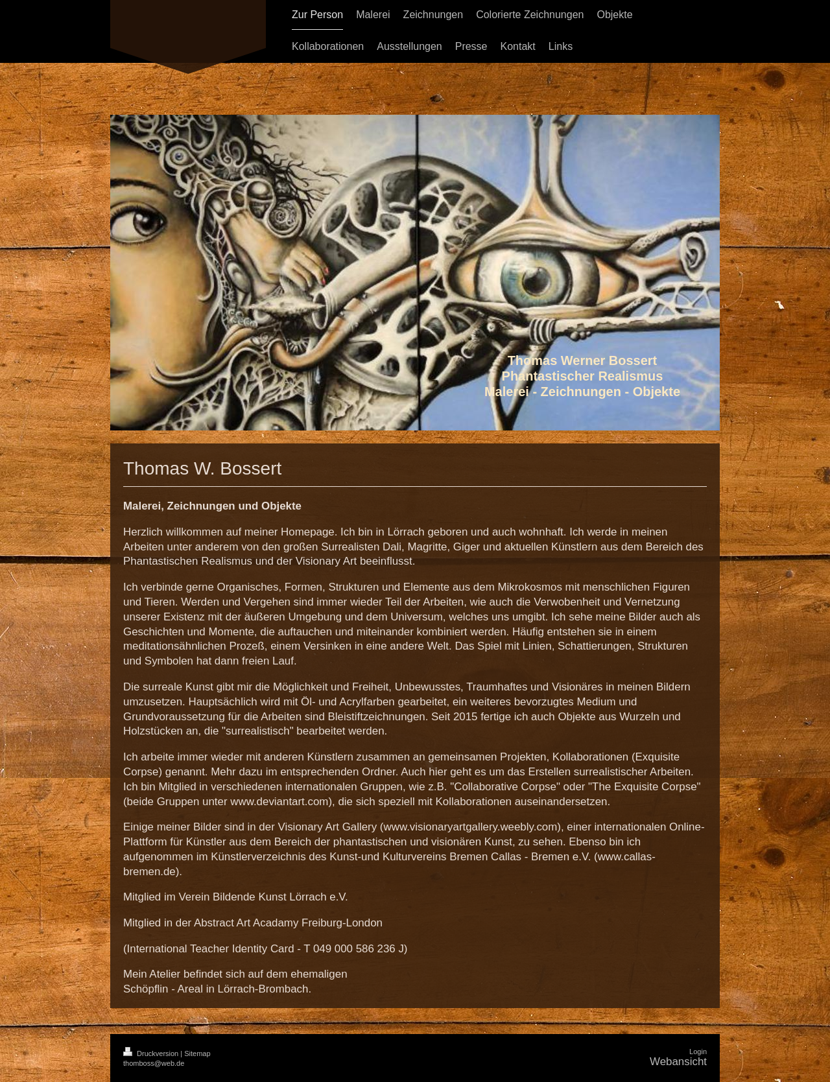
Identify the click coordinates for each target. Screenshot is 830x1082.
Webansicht (678, 1061)
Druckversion (151, 1053)
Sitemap (197, 1053)
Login (698, 1051)
